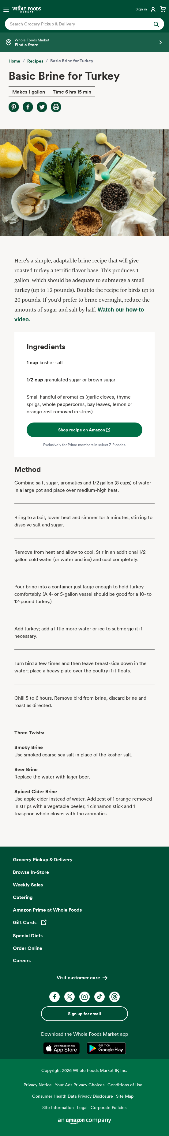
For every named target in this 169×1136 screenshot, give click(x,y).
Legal (82, 1107)
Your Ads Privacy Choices (79, 1085)
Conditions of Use (124, 1085)
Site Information (58, 1107)
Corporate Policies (108, 1107)
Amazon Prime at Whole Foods (47, 909)
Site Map (124, 1096)
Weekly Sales (28, 884)
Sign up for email (84, 1014)
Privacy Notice (38, 1085)
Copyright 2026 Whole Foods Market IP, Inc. (84, 1070)
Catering (23, 897)
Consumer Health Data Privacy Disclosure (72, 1096)
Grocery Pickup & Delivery (43, 859)
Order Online (27, 948)
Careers (22, 960)
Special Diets (28, 935)
